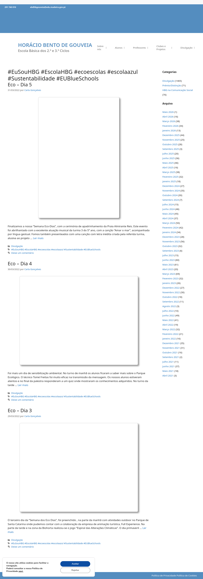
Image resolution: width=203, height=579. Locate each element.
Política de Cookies (187, 575)
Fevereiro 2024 (170, 227)
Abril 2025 (167, 167)
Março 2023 (168, 273)
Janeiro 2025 (169, 181)
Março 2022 (168, 329)
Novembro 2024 (171, 190)
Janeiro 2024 (169, 232)
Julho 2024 (168, 204)
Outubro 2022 (170, 296)
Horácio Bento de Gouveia (55, 44)
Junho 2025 (168, 158)
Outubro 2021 (170, 352)
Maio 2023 (168, 264)
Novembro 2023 (171, 241)
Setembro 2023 (170, 250)
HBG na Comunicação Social (177, 90)
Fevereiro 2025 (170, 176)
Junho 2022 (168, 315)
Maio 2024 (168, 213)
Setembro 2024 (170, 199)
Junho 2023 (168, 259)
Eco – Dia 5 (20, 84)
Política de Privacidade (164, 575)
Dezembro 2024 (171, 185)
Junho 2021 (168, 366)
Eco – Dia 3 (20, 410)
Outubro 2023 (170, 246)
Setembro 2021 (170, 357)
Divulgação (17, 246)
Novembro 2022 (171, 292)
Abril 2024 (167, 218)
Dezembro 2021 (171, 343)
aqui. (21, 571)
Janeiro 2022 (169, 338)
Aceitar (75, 563)
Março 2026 (168, 121)
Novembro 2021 (171, 347)
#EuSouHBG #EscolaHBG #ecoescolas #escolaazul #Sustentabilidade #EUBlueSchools (55, 249)
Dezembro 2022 (171, 287)
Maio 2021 (168, 370)
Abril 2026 (167, 116)
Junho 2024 (168, 209)
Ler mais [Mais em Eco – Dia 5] (38, 238)
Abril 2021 (167, 375)
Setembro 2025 (170, 148)
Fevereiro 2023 (170, 278)
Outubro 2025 (170, 144)
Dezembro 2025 (171, 135)
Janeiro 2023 (169, 283)
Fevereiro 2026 (170, 125)
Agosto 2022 (169, 306)
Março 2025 (168, 172)
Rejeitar (75, 570)
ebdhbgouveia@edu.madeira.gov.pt (48, 7)
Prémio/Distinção (171, 85)
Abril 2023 (167, 269)
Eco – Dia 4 (20, 263)
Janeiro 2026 (169, 130)
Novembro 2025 (171, 139)
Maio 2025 (168, 162)
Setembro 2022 (170, 301)
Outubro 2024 (170, 195)
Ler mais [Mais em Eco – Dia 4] (23, 385)
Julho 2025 (168, 153)
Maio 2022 (168, 320)
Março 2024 (168, 222)
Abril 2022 (167, 324)
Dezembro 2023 (171, 236)
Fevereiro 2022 (170, 333)
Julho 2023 (168, 255)
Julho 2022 (168, 310)
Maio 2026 (168, 111)
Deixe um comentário (22, 252)
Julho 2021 (168, 361)
